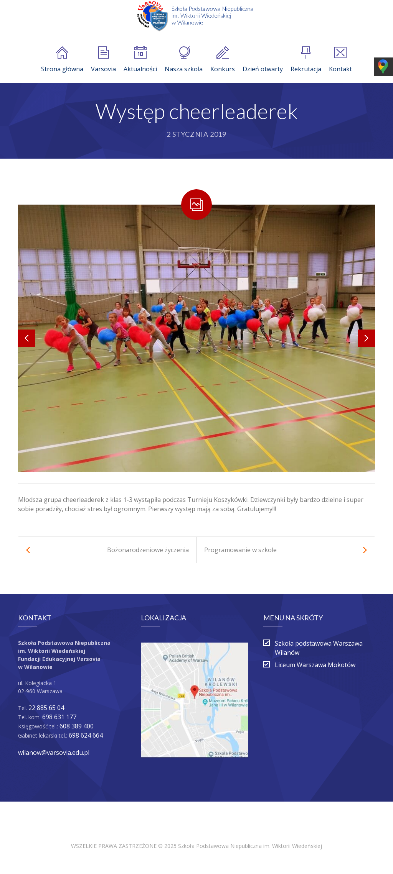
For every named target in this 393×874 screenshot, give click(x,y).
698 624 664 (86, 735)
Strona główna (62, 59)
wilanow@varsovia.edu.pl (53, 752)
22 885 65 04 (46, 707)
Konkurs (222, 59)
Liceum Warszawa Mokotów (315, 665)
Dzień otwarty (263, 59)
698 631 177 (59, 717)
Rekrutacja (306, 59)
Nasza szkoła (184, 59)
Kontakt (340, 59)
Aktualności (140, 59)
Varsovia (103, 59)
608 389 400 (76, 726)
